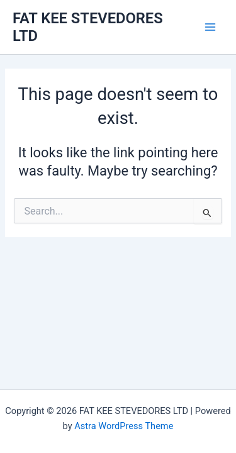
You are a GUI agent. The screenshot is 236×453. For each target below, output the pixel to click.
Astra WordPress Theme (123, 426)
